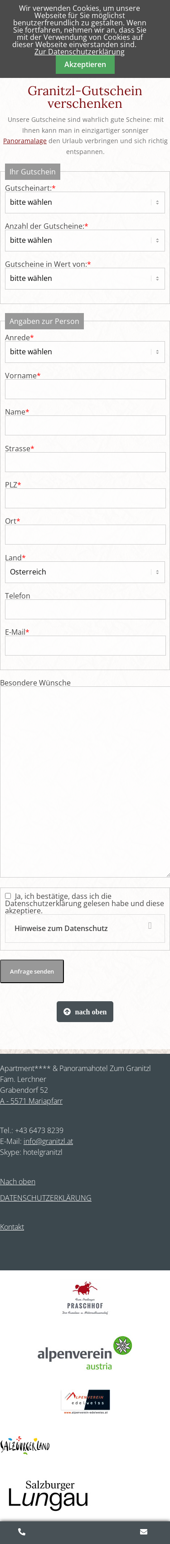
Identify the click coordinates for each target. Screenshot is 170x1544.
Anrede (19, 338)
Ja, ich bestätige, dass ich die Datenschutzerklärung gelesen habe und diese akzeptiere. (85, 917)
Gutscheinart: (30, 188)
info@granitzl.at (48, 1141)
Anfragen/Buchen (145, 1533)
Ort (12, 521)
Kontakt (12, 1227)
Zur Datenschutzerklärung (79, 52)
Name (17, 412)
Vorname (23, 376)
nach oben (91, 1011)
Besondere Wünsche (35, 683)
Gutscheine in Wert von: (48, 264)
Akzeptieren (85, 64)
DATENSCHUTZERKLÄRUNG (46, 1198)
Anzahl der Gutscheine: (46, 226)
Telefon (17, 596)
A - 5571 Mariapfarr (31, 1101)
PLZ (13, 485)
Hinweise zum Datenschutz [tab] (61, 928)
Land (15, 558)
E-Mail (17, 632)
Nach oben (17, 1182)
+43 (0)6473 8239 (23, 1533)
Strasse (19, 449)
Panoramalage (25, 140)
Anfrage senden (32, 971)
